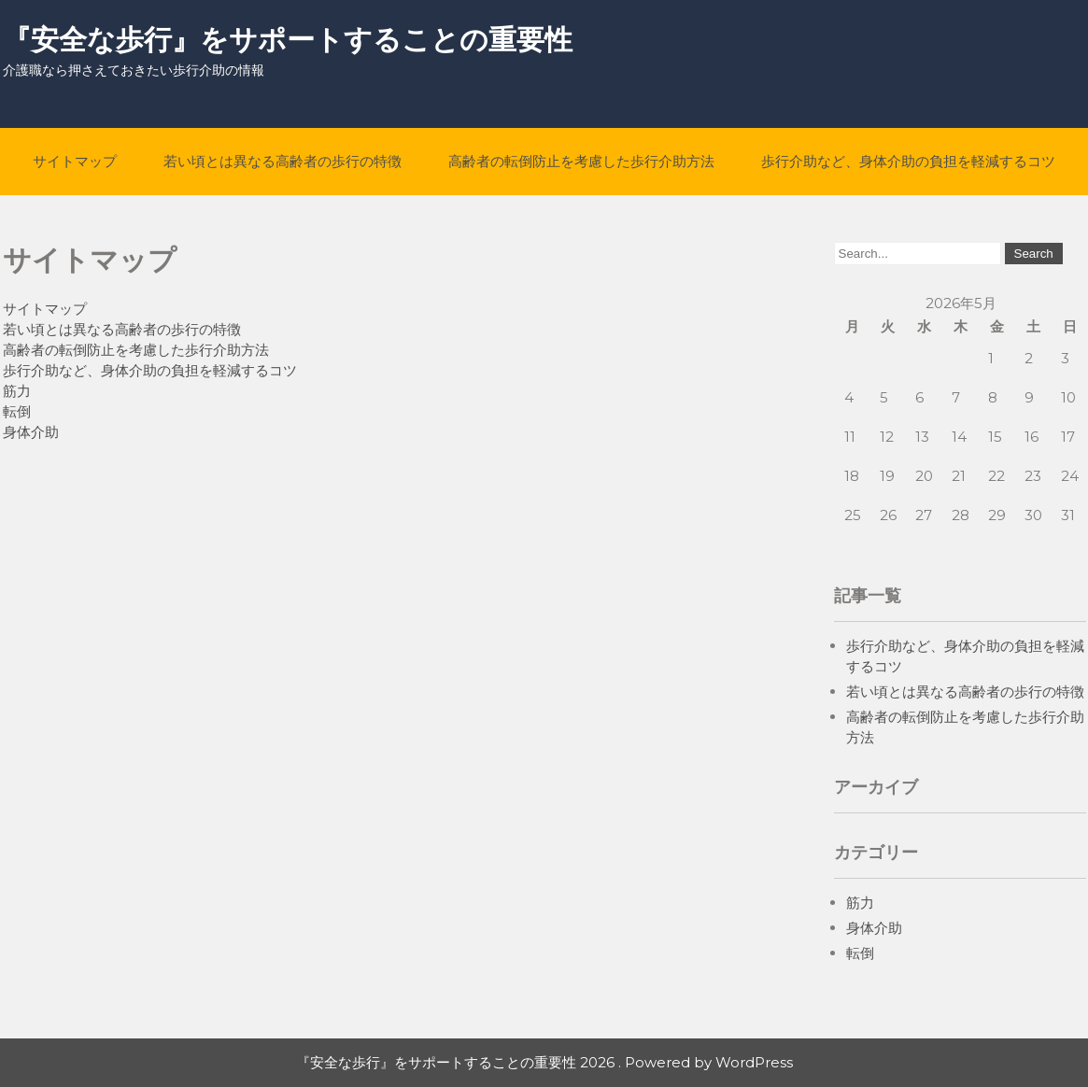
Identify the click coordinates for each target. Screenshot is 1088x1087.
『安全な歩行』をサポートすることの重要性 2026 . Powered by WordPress (544, 1062)
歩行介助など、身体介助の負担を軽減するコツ (908, 161)
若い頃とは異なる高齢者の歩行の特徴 (282, 161)
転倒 (17, 411)
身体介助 (31, 432)
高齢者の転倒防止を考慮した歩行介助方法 (581, 161)
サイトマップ (75, 161)
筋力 (17, 391)
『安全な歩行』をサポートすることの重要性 (287, 39)
